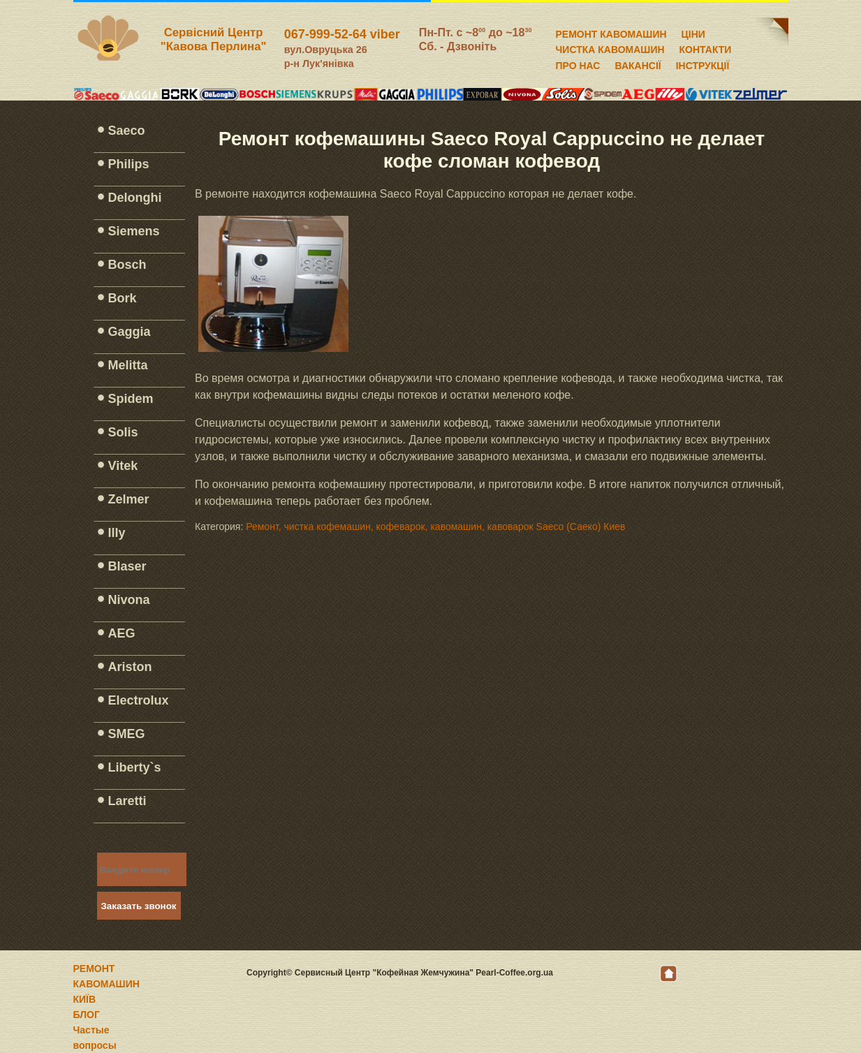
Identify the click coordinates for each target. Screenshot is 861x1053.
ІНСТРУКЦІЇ (703, 63)
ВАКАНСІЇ (638, 63)
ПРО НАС (578, 63)
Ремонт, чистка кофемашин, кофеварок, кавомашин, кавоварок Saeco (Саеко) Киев (435, 526)
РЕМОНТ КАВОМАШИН (611, 32)
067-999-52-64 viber (342, 34)
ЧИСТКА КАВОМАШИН (610, 47)
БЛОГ (86, 1014)
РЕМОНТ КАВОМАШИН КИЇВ (106, 984)
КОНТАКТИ (705, 47)
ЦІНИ (693, 32)
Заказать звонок (139, 906)
